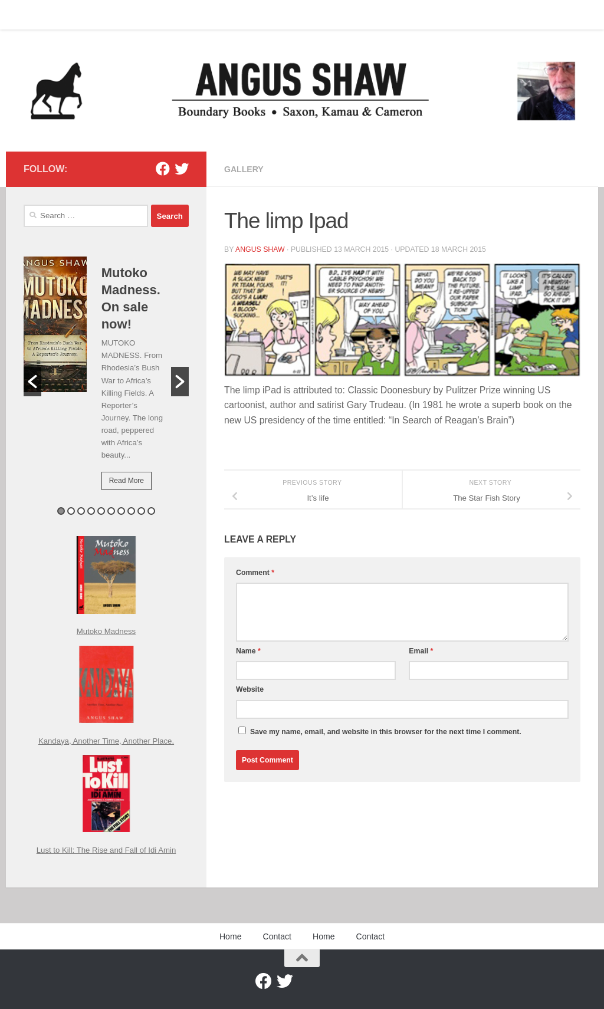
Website (250, 689)
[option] (106, 382)
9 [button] (141, 511)
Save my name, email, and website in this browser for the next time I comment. (385, 732)
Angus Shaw (260, 249)
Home (25, 14)
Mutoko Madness (106, 631)
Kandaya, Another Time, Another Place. (106, 741)
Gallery (244, 169)
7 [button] (121, 511)
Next (563, 280)
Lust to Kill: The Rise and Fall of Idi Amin (106, 850)
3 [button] (81, 511)
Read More (126, 480)
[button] (32, 381)
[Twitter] (182, 169)
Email (421, 651)
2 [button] (71, 511)
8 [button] (131, 511)
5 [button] (101, 511)
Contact (67, 14)
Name (248, 651)
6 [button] (111, 511)
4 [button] (91, 511)
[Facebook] (163, 169)
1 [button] (61, 511)
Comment (255, 572)
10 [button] (151, 511)
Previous (537, 280)
